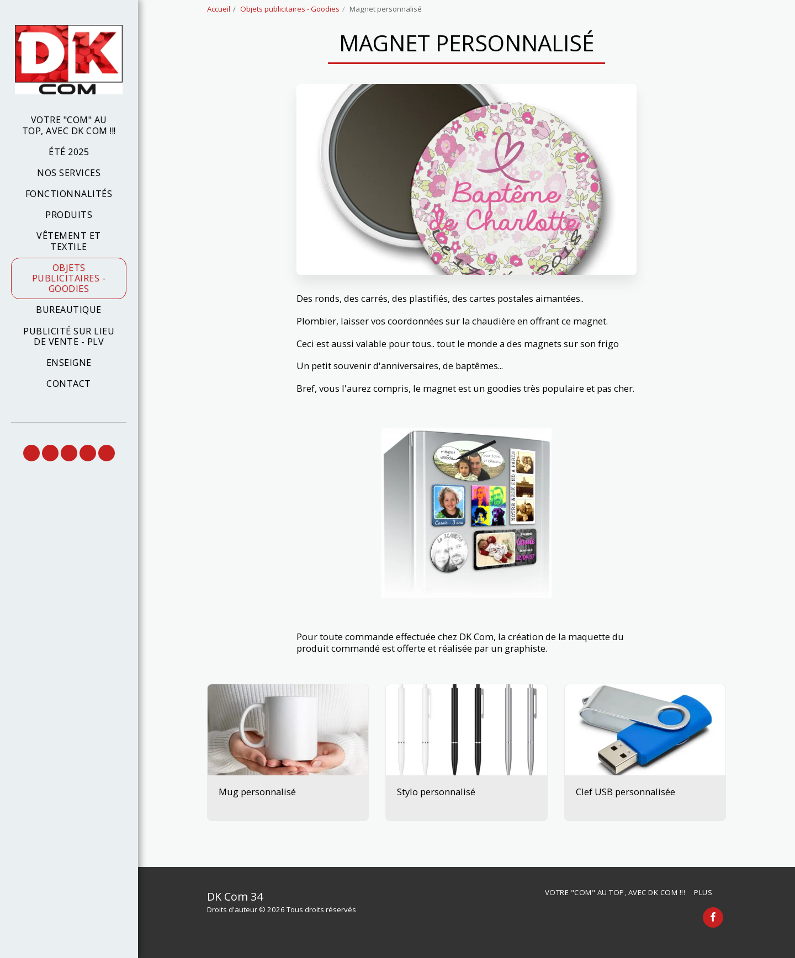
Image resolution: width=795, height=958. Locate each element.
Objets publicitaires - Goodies (290, 9)
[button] (31, 453)
